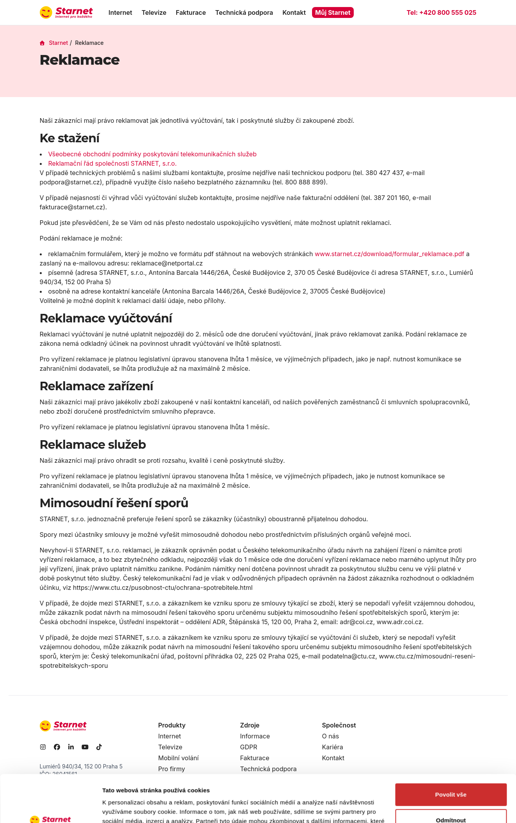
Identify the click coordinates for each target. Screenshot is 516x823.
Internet (120, 12)
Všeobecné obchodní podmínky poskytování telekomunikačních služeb (152, 154)
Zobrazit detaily (124, 807)
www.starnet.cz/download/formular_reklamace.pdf (390, 254)
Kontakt (294, 12)
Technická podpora (244, 12)
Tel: (441, 12)
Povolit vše (450, 750)
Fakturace (191, 12)
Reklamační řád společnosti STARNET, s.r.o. (112, 163)
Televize (154, 12)
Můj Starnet (333, 12)
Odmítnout (451, 775)
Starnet (54, 42)
